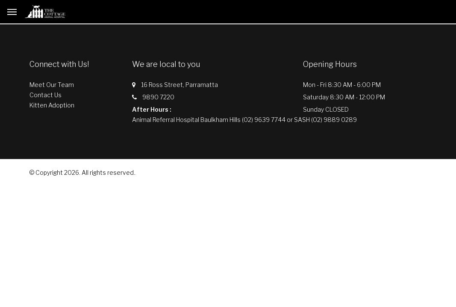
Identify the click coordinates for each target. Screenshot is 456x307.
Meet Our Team (51, 84)
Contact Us (45, 94)
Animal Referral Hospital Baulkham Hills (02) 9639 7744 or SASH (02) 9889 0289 (244, 119)
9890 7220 (158, 97)
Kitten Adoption (51, 105)
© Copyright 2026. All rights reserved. (82, 172)
